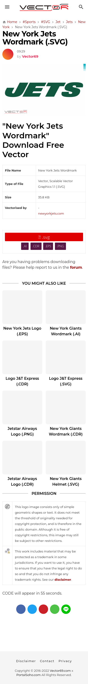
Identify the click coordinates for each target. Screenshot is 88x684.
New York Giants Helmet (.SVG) (66, 481)
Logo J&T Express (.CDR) (22, 381)
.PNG (60, 246)
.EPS (48, 246)
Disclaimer (26, 661)
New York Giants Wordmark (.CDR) (66, 431)
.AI (25, 246)
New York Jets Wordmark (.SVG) (35, 37)
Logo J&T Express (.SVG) (66, 381)
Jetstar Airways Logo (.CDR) (22, 481)
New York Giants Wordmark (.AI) (66, 331)
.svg (44, 237)
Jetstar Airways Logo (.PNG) (22, 431)
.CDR (35, 246)
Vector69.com (60, 670)
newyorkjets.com (51, 213)
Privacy (65, 661)
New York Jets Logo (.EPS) (22, 331)
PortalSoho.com (28, 675)
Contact (47, 661)
